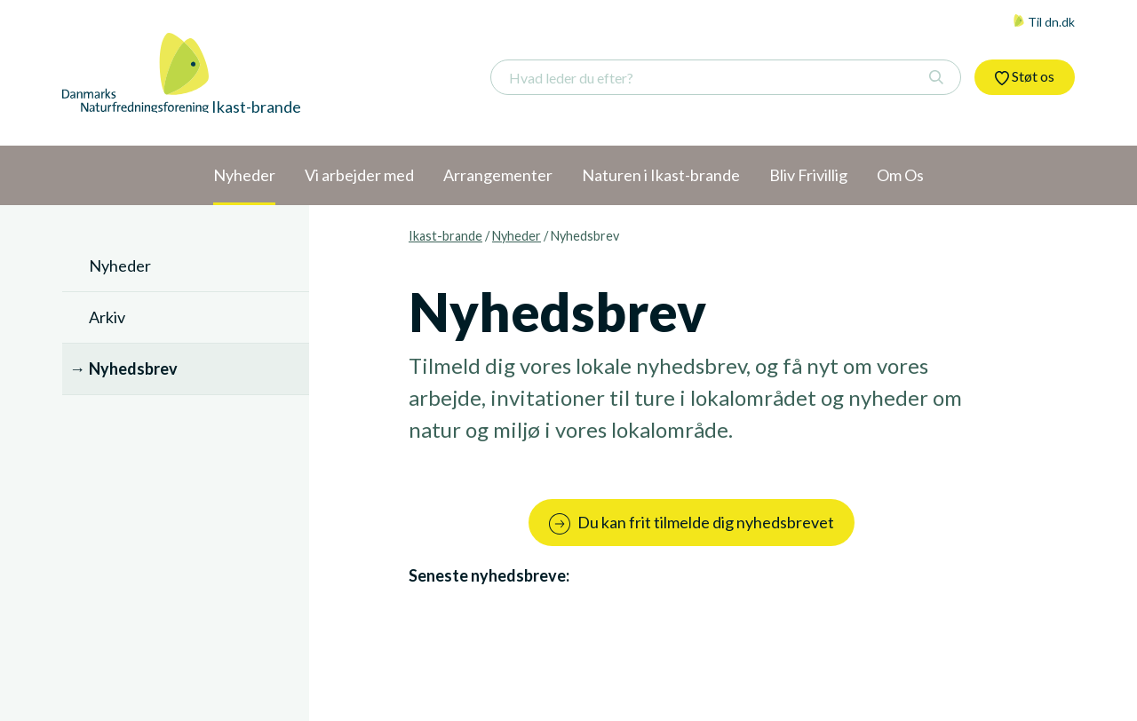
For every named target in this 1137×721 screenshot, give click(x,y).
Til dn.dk (1044, 21)
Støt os (1024, 76)
